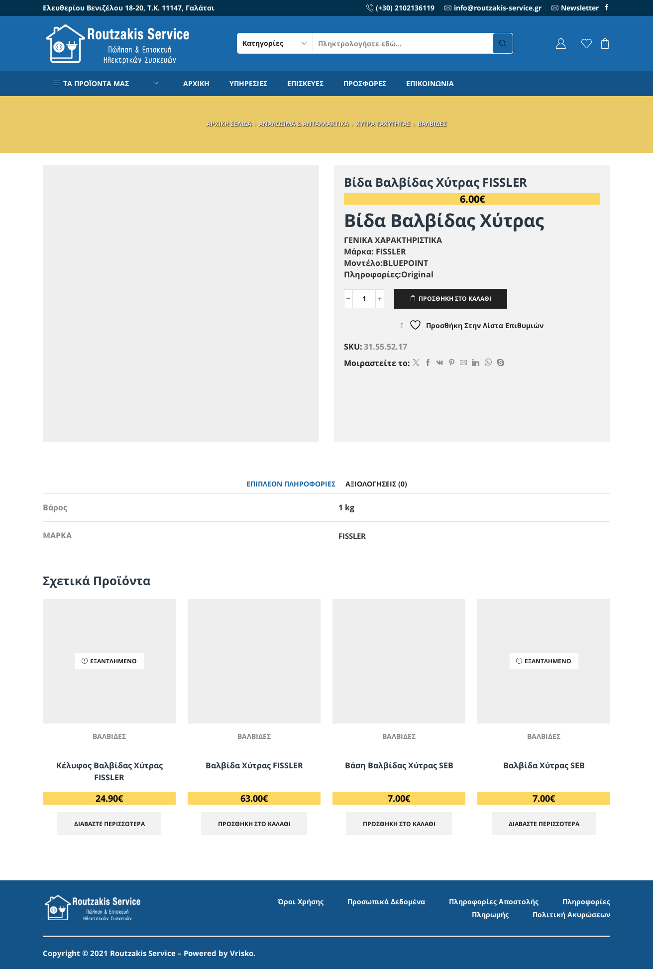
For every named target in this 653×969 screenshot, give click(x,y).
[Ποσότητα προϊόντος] (364, 298)
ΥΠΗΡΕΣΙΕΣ (248, 83)
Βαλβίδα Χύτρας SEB (544, 765)
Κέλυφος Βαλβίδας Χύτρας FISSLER (109, 771)
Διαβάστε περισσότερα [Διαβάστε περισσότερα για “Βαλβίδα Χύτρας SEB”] (544, 824)
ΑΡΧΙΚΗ (196, 83)
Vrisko (241, 953)
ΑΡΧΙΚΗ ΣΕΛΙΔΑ (229, 124)
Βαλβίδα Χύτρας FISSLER (254, 765)
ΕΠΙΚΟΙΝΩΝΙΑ (430, 83)
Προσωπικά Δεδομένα (386, 901)
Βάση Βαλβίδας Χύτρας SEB (399, 765)
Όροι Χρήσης (301, 901)
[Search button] (503, 43)
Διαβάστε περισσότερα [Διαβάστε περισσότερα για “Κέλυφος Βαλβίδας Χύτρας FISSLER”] (109, 824)
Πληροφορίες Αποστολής (494, 901)
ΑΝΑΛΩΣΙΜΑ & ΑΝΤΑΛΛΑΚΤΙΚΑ (303, 124)
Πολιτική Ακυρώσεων (571, 914)
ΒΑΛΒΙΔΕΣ (432, 124)
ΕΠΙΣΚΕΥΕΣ (305, 83)
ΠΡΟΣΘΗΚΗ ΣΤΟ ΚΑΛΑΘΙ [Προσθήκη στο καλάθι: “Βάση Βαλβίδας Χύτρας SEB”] (399, 824)
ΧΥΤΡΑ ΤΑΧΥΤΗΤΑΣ (383, 124)
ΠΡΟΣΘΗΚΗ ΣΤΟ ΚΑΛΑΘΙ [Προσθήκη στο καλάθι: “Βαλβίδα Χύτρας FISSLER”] (254, 824)
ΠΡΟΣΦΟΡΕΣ (364, 83)
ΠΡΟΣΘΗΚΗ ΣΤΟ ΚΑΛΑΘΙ (455, 298)
